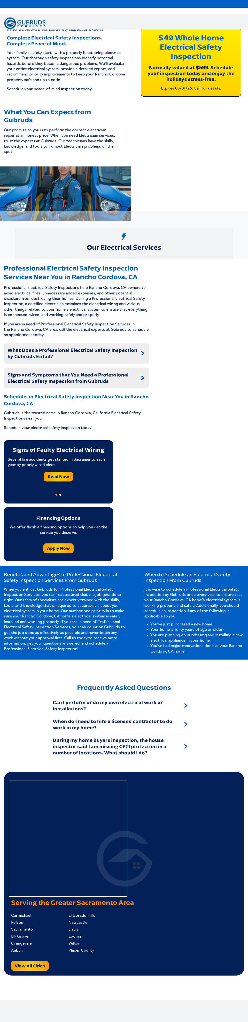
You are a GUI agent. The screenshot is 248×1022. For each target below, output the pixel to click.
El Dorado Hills (77, 931)
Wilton (70, 959)
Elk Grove (22, 952)
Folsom (20, 938)
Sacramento (24, 945)
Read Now (58, 488)
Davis (68, 945)
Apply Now (58, 559)
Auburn (20, 966)
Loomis (70, 952)
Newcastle (73, 938)
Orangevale (24, 959)
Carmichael (24, 931)
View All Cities (32, 981)
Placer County (76, 966)
